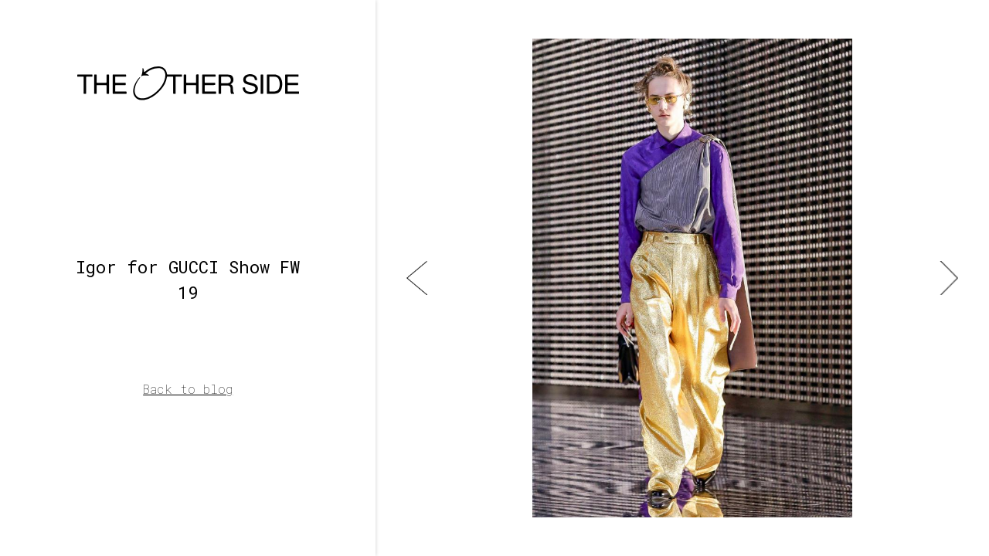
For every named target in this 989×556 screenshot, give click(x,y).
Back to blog (188, 389)
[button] (416, 278)
